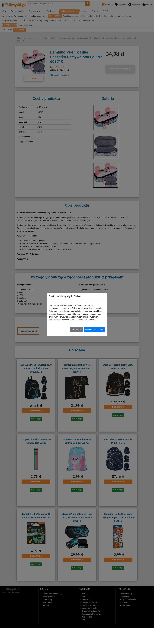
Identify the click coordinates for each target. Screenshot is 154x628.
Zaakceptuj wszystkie (94, 329)
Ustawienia (76, 329)
